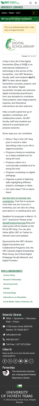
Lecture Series (9, 275)
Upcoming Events (10, 284)
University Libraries (12, 7)
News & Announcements (11, 270)
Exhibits (6, 288)
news (11, 13)
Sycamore (19, 318)
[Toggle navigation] (35, 3)
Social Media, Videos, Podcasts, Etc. (18, 302)
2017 (18, 13)
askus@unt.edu (13, 334)
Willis (9, 318)
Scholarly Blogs (9, 293)
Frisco (16, 321)
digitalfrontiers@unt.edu (14, 223)
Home (4, 13)
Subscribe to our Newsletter (14, 297)
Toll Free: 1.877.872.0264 (18, 344)
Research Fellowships (12, 279)
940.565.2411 (12, 339)
